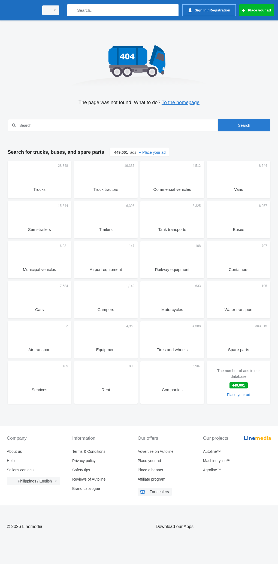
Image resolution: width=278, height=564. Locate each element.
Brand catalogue (86, 488)
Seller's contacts (21, 470)
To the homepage (181, 102)
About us (14, 451)
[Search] (72, 10)
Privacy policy (84, 461)
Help (11, 461)
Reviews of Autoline (88, 479)
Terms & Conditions (88, 451)
